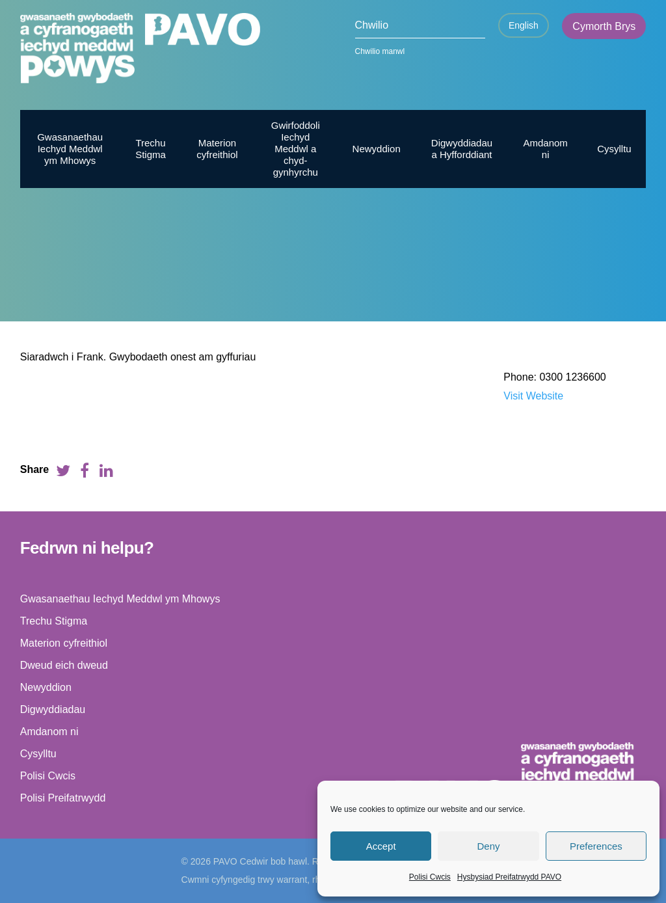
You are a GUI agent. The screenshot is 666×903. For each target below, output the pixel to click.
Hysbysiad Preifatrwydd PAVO (509, 877)
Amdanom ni (545, 148)
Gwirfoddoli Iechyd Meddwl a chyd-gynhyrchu (295, 149)
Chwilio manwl (380, 51)
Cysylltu (614, 148)
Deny (488, 846)
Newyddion (377, 148)
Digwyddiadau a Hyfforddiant (461, 148)
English (524, 25)
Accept (381, 846)
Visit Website (533, 395)
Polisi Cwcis (430, 877)
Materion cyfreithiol (216, 148)
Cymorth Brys (603, 26)
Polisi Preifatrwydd (63, 797)
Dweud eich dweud (64, 665)
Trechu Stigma (150, 148)
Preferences (596, 846)
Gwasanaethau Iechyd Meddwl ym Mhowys (70, 148)
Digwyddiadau (53, 709)
